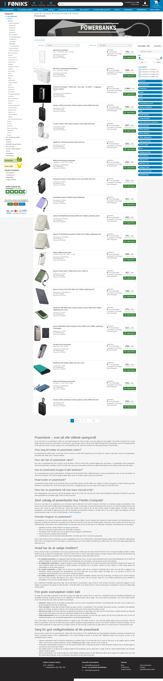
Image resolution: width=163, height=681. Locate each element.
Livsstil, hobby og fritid (13, 149)
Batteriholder (12, 25)
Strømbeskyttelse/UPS (14, 105)
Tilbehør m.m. (11, 112)
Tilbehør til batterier (14, 50)
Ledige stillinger (11, 179)
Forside (36, 13)
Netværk (9, 123)
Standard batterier (13, 48)
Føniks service (11, 62)
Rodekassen (11, 100)
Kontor (8, 151)
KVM (9, 73)
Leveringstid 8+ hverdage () (149, 76)
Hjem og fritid (11, 71)
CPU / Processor (12, 57)
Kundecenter (10, 175)
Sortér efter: (41, 45)
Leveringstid (142, 67)
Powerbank (12, 43)
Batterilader (12, 30)
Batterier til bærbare (14, 23)
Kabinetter (10, 75)
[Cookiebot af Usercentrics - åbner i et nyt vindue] (13, 677)
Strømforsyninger (12, 107)
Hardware (9, 18)
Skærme (10, 103)
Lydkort (10, 84)
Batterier (10, 21)
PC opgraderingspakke (14, 94)
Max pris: (158, 59)
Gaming (8, 142)
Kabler (9, 78)
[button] (9, 10)
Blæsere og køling (12, 53)
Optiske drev (11, 89)
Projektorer (11, 96)
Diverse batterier (13, 34)
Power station (12, 41)
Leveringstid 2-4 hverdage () (150, 72)
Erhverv (22, 204)
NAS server (11, 87)
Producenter (10, 155)
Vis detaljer (108, 677)
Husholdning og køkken (13, 144)
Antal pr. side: (93, 45)
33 (93, 421)
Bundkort (10, 55)
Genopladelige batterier (15, 37)
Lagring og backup (13, 82)
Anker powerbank (14, 46)
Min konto (145, 5)
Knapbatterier (12, 39)
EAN (16, 204)
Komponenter (11, 80)
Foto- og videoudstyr (12, 128)
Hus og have (10, 146)
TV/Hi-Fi (9, 132)
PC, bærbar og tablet (13, 137)
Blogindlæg (9, 177)
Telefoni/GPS (10, 130)
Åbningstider (10, 173)
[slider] (139, 58)
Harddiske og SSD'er (13, 66)
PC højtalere (11, 91)
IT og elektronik (11, 16)
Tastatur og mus (12, 110)
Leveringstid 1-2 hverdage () (149, 69)
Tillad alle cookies (145, 660)
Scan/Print (9, 126)
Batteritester (12, 32)
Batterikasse (12, 27)
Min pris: (141, 59)
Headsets (10, 69)
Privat (10, 204)
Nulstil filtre (157, 46)
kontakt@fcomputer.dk (131, 2)
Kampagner (10, 153)
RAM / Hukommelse (13, 98)
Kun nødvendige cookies (145, 667)
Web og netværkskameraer (15, 119)
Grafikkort (10, 64)
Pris (139, 55)
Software (9, 121)
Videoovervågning (12, 114)
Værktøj (10, 116)
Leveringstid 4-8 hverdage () (150, 74)
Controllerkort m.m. (13, 59)
